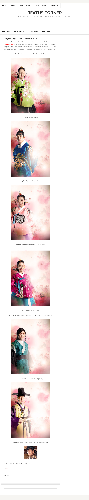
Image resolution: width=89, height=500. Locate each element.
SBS (7, 468)
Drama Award (33, 32)
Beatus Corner (44, 12)
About (13, 5)
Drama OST (6, 32)
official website (8, 44)
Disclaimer (54, 5)
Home (4, 5)
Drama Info (46, 32)
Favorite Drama (41, 5)
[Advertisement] (32, 24)
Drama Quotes (19, 32)
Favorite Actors (25, 5)
